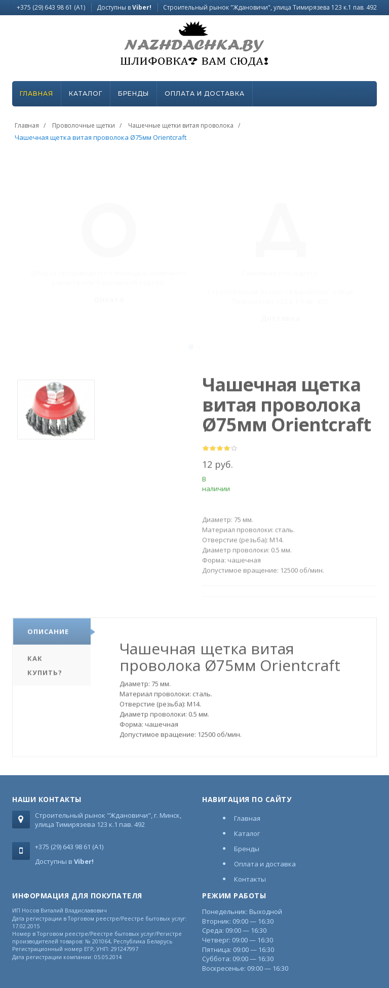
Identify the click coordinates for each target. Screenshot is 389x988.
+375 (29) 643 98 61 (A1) (51, 7)
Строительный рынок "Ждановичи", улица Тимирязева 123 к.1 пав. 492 (270, 7)
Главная (36, 93)
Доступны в (124, 7)
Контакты (250, 879)
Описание (48, 634)
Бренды (133, 93)
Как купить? (44, 668)
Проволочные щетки (83, 125)
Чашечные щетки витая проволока (181, 125)
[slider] (220, 451)
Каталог (85, 93)
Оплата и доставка (205, 93)
